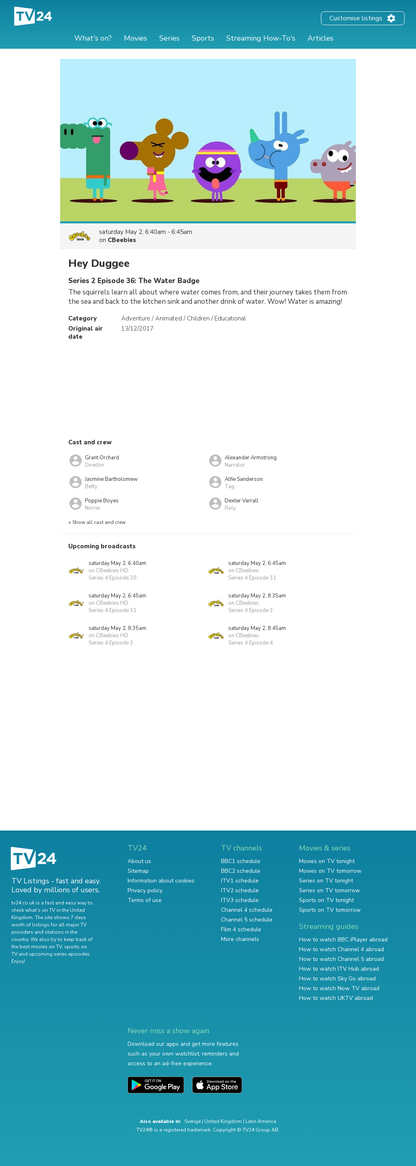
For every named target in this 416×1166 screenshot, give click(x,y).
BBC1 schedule (240, 861)
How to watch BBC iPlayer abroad (343, 939)
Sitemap (138, 871)
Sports (203, 38)
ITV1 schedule (240, 881)
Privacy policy (145, 890)
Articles (321, 38)
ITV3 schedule (240, 900)
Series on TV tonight (326, 881)
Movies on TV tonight (327, 861)
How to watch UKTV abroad (336, 998)
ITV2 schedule (240, 890)
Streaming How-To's (260, 38)
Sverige (192, 1121)
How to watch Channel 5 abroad (341, 959)
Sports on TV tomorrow (330, 910)
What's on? (93, 38)
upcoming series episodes (59, 954)
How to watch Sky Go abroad (337, 978)
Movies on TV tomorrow (330, 871)
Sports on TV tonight (326, 900)
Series (169, 38)
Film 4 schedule (241, 929)
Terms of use (145, 900)
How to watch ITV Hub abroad (339, 969)
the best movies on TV (36, 946)
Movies (135, 38)
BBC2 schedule (240, 871)
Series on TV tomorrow (329, 890)
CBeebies (122, 240)
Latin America (260, 1121)
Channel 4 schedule (247, 910)
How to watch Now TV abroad (339, 988)
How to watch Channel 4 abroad (341, 949)
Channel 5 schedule (247, 920)
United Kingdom (223, 1121)
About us (139, 861)
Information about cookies (161, 881)
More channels (240, 939)
